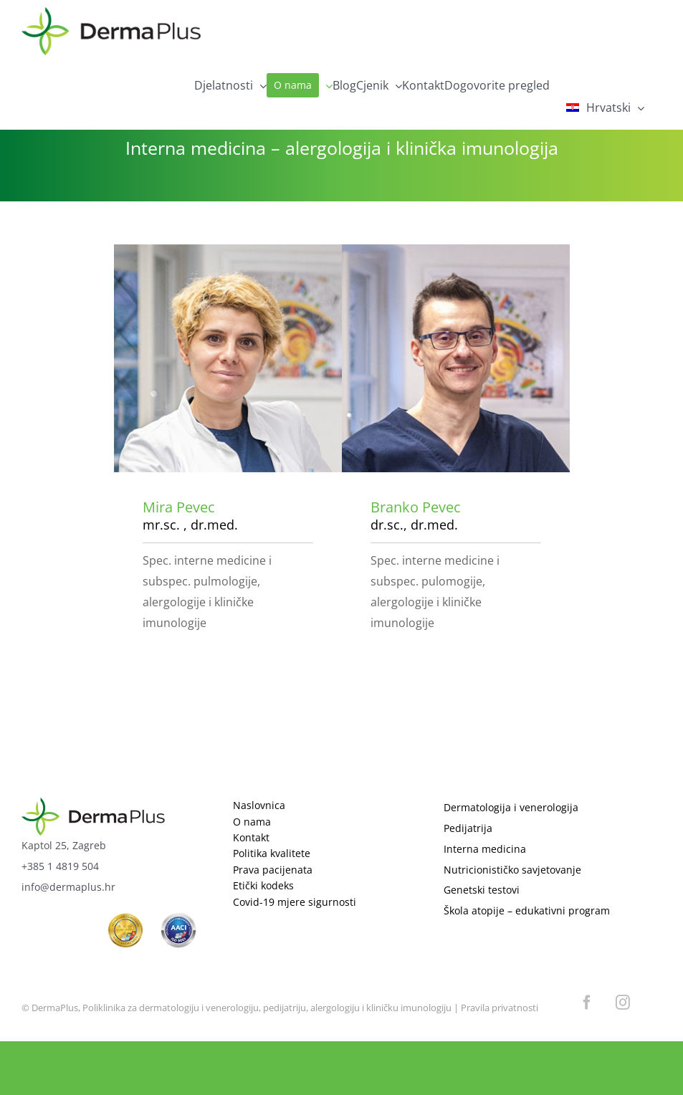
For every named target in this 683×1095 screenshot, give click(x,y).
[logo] (93, 804)
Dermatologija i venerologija (511, 807)
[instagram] (623, 1002)
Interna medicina (485, 849)
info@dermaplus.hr (68, 887)
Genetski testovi (482, 889)
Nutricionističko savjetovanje (512, 869)
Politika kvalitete (271, 853)
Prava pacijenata (272, 869)
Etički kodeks (263, 885)
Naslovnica (259, 805)
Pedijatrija (468, 828)
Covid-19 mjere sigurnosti (294, 902)
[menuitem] (606, 107)
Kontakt (251, 837)
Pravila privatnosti (499, 1007)
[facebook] (587, 1002)
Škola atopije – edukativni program (527, 910)
